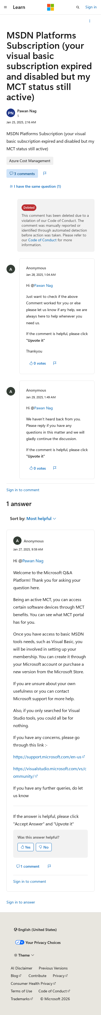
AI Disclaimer (21, 968)
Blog (14, 975)
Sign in (91, 6)
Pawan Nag (26, 110)
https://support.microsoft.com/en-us (47, 756)
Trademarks (20, 998)
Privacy (59, 975)
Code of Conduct (42, 239)
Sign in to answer (20, 902)
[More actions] (90, 21)
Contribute (37, 975)
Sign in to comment (22, 489)
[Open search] (77, 7)
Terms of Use (21, 990)
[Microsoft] (50, 7)
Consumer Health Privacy (32, 983)
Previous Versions (53, 968)
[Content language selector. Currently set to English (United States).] (35, 929)
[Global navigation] (5, 7)
